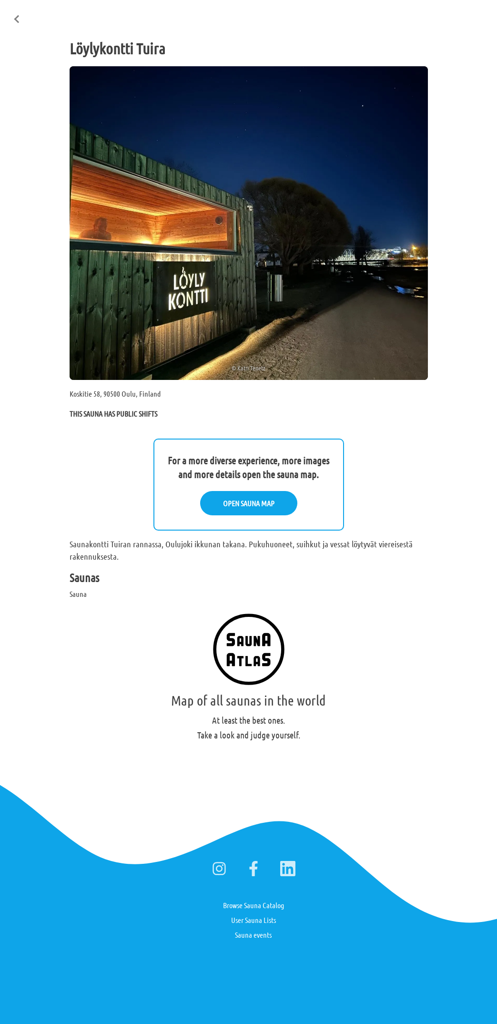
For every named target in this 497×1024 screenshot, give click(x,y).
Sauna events (253, 934)
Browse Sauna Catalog (253, 905)
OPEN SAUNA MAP (248, 503)
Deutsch (446, 14)
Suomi (414, 14)
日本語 (477, 13)
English (383, 14)
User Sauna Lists (253, 919)
